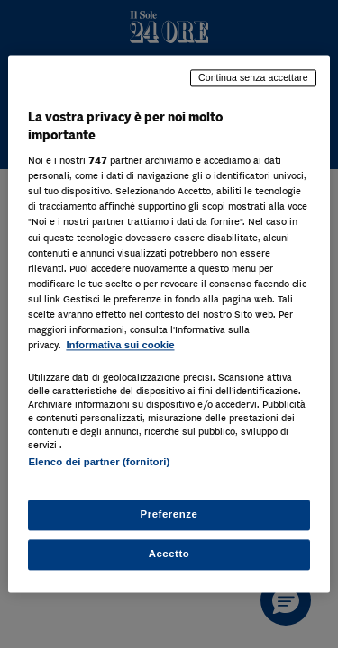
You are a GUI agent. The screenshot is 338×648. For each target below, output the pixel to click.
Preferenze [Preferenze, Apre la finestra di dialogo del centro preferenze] (169, 514)
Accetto (169, 554)
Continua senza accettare (253, 77)
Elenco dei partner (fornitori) (98, 461)
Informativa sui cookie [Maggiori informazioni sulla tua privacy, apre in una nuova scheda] (120, 344)
